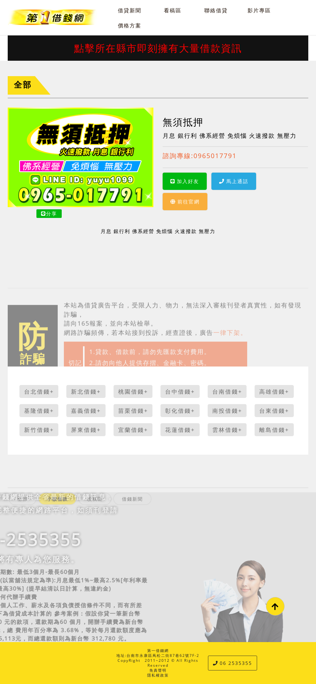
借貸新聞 (129, 10)
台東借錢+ (274, 410)
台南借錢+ (227, 391)
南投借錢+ (227, 410)
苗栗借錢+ (133, 410)
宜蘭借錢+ (133, 429)
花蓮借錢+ (180, 429)
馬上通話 (233, 181)
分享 (49, 213)
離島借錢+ (274, 429)
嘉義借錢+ (86, 410)
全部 (23, 84)
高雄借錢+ (274, 391)
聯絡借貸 (216, 10)
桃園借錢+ (133, 391)
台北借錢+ (39, 391)
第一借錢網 (158, 650)
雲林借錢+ (227, 429)
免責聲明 (158, 670)
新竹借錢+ (39, 429)
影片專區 (259, 10)
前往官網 (185, 201)
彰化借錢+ (180, 410)
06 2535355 (232, 663)
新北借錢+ (86, 391)
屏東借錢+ (86, 429)
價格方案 (129, 25)
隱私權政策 (158, 675)
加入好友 (184, 181)
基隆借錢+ (39, 410)
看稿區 (172, 10)
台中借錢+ (180, 391)
